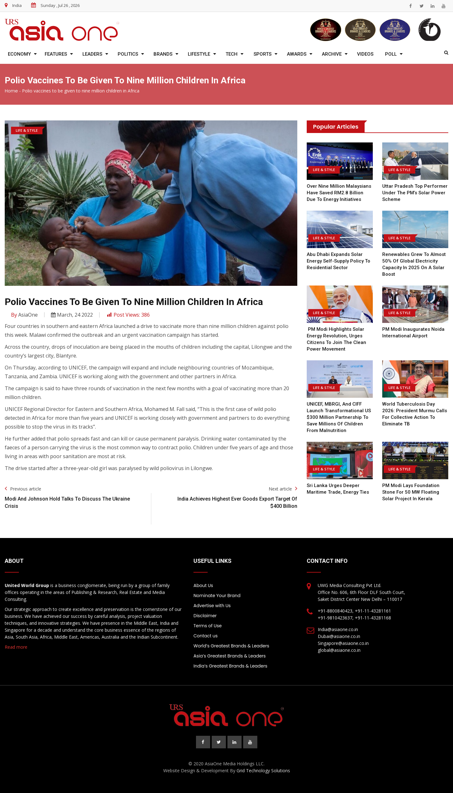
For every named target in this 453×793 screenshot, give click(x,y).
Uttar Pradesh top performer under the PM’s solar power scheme (415, 192)
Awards (296, 54)
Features (56, 54)
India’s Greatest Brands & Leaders (230, 666)
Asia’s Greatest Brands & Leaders (229, 656)
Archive (332, 54)
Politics (128, 54)
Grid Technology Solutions (263, 771)
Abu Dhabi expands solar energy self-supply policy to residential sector (338, 261)
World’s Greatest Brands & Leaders (231, 646)
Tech (232, 54)
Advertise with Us (212, 605)
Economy (19, 54)
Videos (365, 54)
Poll (391, 54)
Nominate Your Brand (216, 595)
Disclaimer (205, 616)
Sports (262, 54)
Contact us (205, 636)
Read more (16, 647)
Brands (163, 54)
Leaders (92, 54)
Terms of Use (207, 626)
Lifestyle (199, 54)
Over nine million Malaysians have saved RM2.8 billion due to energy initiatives (339, 192)
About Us (203, 585)
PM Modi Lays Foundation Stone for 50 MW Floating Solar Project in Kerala (410, 492)
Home (11, 91)
